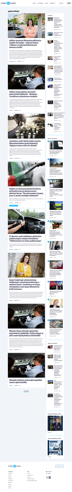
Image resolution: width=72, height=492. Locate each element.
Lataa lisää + (26, 391)
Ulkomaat (10, 478)
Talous (14, 61)
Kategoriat (53, 3)
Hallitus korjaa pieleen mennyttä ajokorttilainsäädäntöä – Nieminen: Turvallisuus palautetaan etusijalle (23, 94)
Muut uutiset (10, 480)
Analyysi (10, 477)
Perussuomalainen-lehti (32, 480)
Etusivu (34, 3)
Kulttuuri (10, 482)
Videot (46, 3)
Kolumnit (10, 486)
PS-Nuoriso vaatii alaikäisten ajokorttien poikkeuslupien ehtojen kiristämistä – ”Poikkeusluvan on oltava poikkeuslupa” (25, 238)
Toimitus (29, 477)
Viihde (9, 488)
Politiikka (11, 61)
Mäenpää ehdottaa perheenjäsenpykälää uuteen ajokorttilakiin (25, 381)
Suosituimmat (41, 3)
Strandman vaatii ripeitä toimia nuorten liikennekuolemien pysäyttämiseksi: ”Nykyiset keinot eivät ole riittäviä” (25, 143)
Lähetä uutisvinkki (30, 478)
